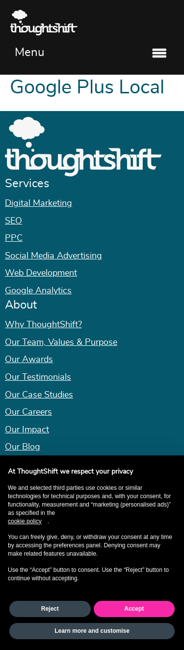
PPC (14, 238)
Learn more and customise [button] (92, 630)
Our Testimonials (38, 377)
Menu (29, 52)
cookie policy (25, 521)
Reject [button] (50, 608)
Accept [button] (134, 608)
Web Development (41, 273)
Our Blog (22, 447)
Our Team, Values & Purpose (61, 342)
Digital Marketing (38, 203)
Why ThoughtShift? (43, 324)
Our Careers (28, 412)
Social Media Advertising (53, 256)
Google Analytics (38, 290)
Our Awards (29, 359)
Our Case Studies (39, 395)
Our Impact (27, 429)
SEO (13, 221)
